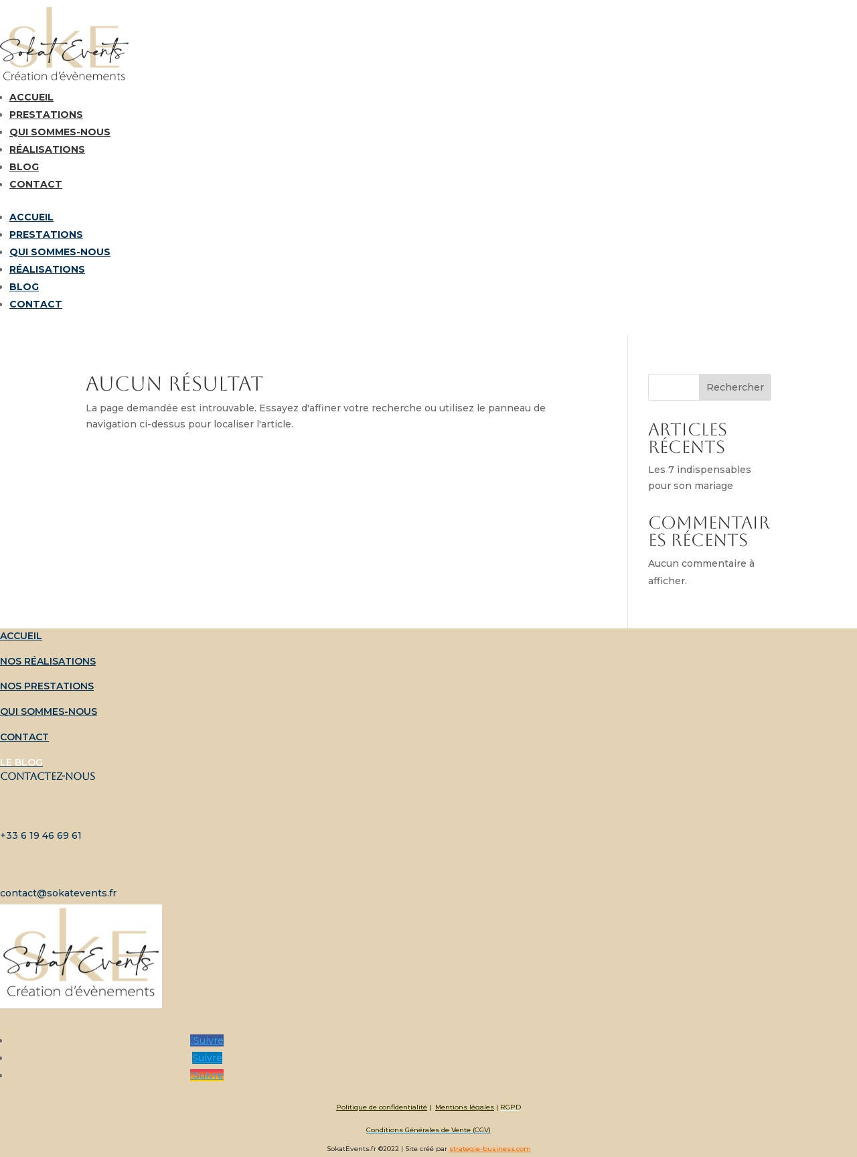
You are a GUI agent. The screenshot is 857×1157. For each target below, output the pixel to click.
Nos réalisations (48, 661)
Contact (35, 184)
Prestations (46, 115)
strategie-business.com (490, 1148)
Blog (24, 167)
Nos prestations (47, 686)
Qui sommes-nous (59, 132)
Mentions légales (464, 1107)
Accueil (31, 97)
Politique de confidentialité (381, 1107)
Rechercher (735, 387)
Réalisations (47, 149)
